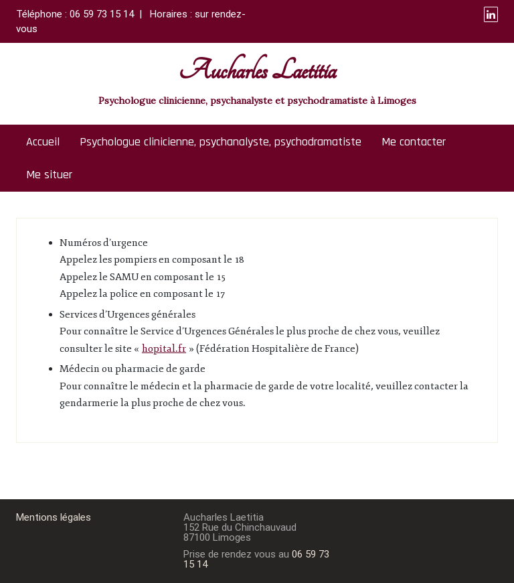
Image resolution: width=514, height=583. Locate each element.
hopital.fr (164, 348)
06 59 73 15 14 (102, 14)
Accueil (43, 141)
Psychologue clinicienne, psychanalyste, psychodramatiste (220, 141)
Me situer (49, 174)
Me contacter (413, 141)
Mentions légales (53, 517)
